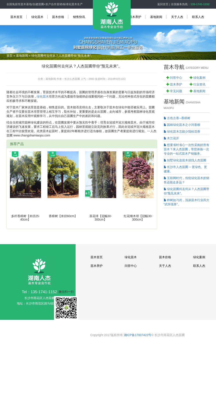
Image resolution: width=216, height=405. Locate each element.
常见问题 (176, 91)
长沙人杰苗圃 (72, 78)
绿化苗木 (37, 17)
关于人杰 (177, 17)
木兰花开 (171, 138)
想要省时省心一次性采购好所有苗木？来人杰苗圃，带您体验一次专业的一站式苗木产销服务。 (187, 149)
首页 (9, 55)
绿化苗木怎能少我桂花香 (182, 131)
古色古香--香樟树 (177, 118)
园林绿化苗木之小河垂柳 (182, 124)
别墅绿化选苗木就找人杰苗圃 (185, 160)
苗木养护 (135, 17)
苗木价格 (58, 17)
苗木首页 (16, 17)
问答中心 (176, 77)
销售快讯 (79, 17)
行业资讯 (199, 84)
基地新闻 (156, 17)
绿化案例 (199, 77)
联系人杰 (198, 17)
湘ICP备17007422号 (137, 335)
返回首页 (162, 4)
